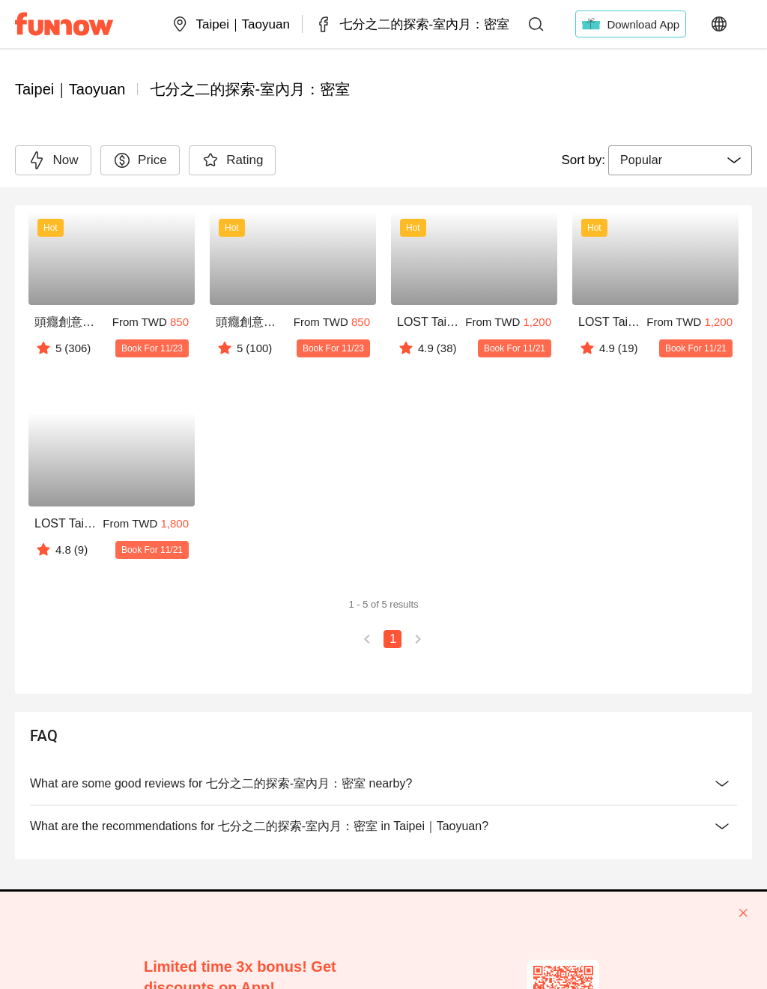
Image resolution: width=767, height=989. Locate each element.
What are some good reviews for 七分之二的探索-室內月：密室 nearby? (383, 784)
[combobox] (680, 160)
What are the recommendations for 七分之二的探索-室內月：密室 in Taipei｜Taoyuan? (383, 826)
